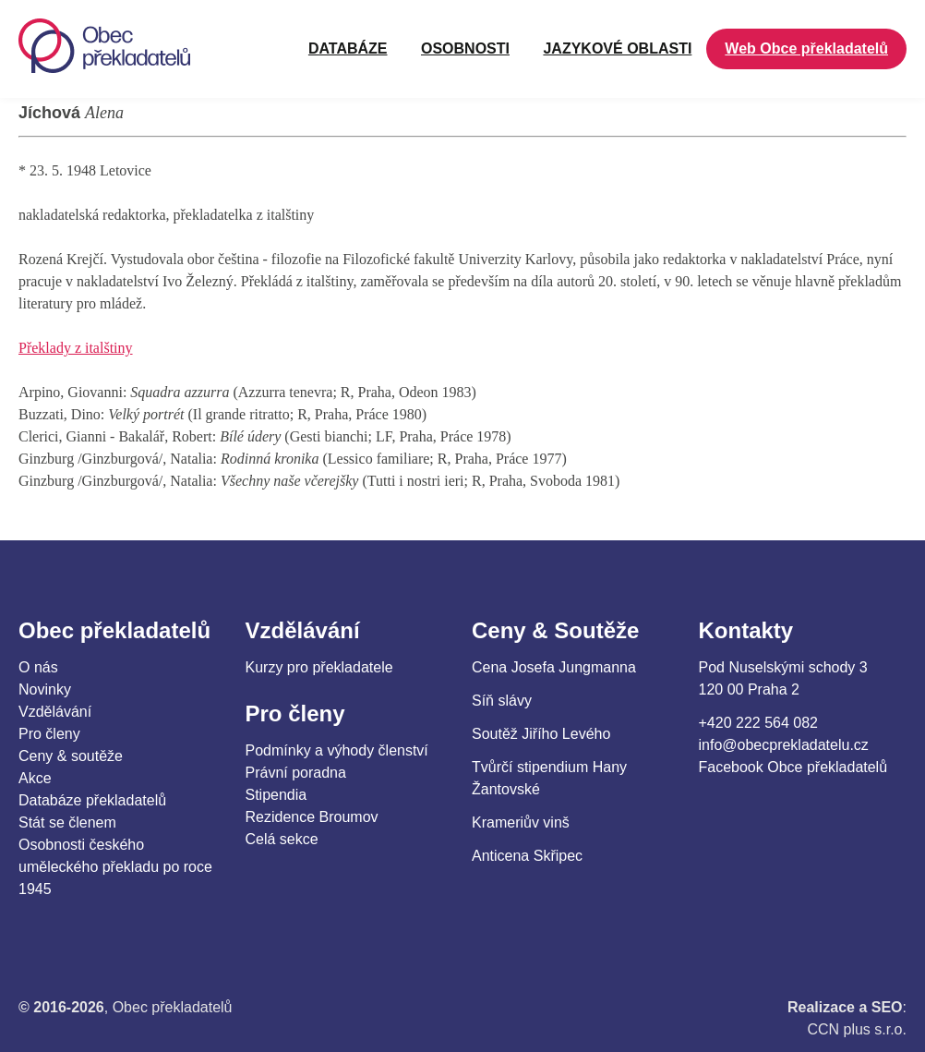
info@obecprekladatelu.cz (784, 745)
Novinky (44, 689)
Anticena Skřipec (527, 856)
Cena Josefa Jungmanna (554, 667)
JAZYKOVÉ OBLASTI (617, 48)
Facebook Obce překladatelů (793, 767)
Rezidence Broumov (312, 817)
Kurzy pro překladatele (319, 667)
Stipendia (276, 795)
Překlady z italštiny (75, 348)
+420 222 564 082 (758, 723)
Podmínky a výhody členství (337, 750)
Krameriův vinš (521, 822)
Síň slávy (502, 700)
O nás (38, 667)
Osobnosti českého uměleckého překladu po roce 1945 (115, 867)
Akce (35, 778)
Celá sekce (282, 839)
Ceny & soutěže (70, 756)
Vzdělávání (54, 711)
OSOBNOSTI (465, 48)
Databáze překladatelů (92, 800)
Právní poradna (296, 772)
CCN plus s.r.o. (857, 1029)
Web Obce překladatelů (806, 48)
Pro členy (49, 734)
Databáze (348, 48)
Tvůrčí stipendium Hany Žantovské (549, 778)
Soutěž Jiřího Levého (541, 734)
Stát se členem (67, 822)
